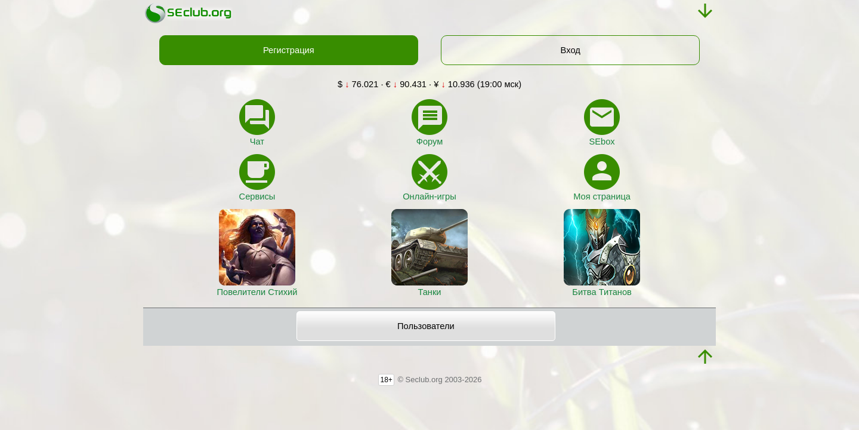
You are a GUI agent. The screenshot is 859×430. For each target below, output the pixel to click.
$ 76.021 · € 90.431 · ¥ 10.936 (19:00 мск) (429, 84)
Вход (570, 50)
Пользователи (426, 326)
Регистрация (288, 50)
